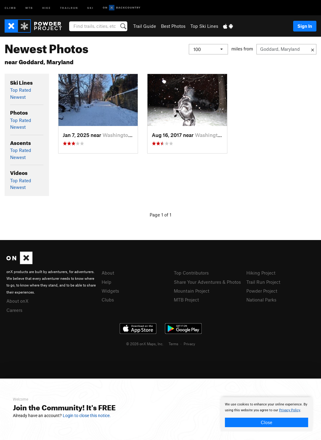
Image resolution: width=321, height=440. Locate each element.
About (108, 272)
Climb (10, 7)
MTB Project (186, 299)
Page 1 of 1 (160, 214)
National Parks (261, 299)
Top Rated (20, 90)
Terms (173, 344)
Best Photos (173, 26)
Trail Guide (144, 26)
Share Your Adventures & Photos (207, 282)
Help (106, 282)
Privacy (189, 344)
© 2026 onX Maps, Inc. (144, 344)
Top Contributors (191, 272)
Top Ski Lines (204, 26)
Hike (46, 7)
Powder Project (261, 291)
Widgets (110, 291)
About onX (17, 301)
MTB (29, 7)
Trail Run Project (263, 282)
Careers (14, 310)
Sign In (304, 26)
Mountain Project (191, 291)
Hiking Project (260, 272)
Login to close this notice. (87, 415)
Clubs (108, 299)
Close (266, 422)
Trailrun (69, 7)
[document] (266, 414)
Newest (18, 97)
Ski (90, 7)
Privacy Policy (289, 410)
